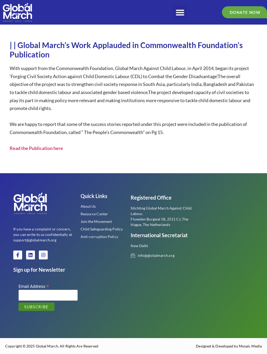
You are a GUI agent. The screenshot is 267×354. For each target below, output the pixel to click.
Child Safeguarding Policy (102, 229)
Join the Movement (96, 221)
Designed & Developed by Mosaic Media (229, 346)
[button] (180, 12)
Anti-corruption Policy (99, 236)
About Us (88, 206)
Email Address (34, 286)
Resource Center (94, 214)
